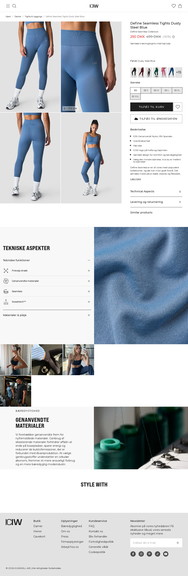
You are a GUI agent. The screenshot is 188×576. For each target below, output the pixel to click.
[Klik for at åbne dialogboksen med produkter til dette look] (15, 362)
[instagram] (141, 554)
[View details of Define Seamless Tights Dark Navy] (171, 72)
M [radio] (156, 90)
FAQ (91, 526)
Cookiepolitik (97, 552)
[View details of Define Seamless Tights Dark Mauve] (163, 72)
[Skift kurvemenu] (180, 6)
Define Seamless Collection (145, 31)
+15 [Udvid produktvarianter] (178, 72)
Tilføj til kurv (151, 107)
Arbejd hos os (70, 547)
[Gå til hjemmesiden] (94, 6)
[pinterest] (149, 554)
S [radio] (146, 90)
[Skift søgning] (14, 6)
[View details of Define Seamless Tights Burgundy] (141, 72)
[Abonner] (177, 543)
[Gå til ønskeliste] (174, 6)
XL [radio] (177, 90)
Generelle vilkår (99, 547)
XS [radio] (135, 90)
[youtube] (165, 554)
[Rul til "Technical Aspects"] (156, 194)
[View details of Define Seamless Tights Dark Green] (156, 72)
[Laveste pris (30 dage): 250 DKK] (173, 37)
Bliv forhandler (98, 536)
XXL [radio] (135, 96)
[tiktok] (157, 554)
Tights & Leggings (33, 16)
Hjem (8, 16)
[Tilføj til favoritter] (177, 106)
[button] (30, 66)
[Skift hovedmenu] (8, 6)
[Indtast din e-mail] (151, 542)
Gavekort (39, 536)
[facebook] (133, 554)
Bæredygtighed (71, 526)
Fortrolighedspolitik (102, 541)
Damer (18, 16)
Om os (65, 531)
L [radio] (166, 90)
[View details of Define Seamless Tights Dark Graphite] (148, 72)
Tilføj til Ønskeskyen (155, 119)
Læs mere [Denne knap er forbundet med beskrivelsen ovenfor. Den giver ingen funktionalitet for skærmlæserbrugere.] (135, 181)
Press (64, 536)
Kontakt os (96, 531)
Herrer (37, 531)
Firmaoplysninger (72, 541)
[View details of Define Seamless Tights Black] (133, 72)
